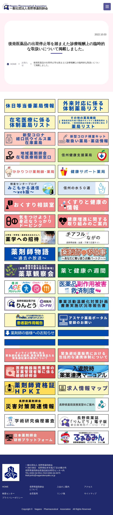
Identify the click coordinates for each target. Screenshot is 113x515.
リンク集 (61, 493)
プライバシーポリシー (12, 497)
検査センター (8, 493)
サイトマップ (90, 493)
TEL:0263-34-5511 (34, 473)
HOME (13, 64)
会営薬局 (34, 493)
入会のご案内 (63, 487)
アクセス (88, 487)
